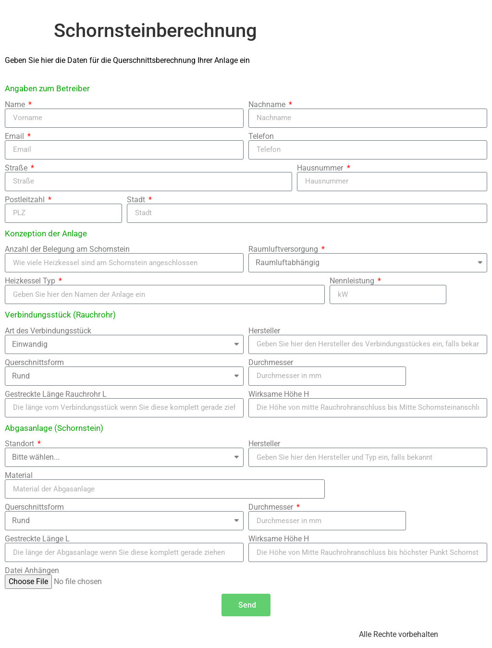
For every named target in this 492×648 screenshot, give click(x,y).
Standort (20, 444)
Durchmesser (270, 363)
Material (19, 475)
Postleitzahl (26, 200)
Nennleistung (353, 281)
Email (15, 136)
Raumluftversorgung (284, 249)
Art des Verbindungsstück (48, 331)
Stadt (137, 200)
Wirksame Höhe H (278, 394)
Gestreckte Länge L (37, 539)
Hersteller (264, 331)
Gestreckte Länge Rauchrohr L (56, 394)
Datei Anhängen (32, 571)
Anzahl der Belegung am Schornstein (67, 249)
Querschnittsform (34, 363)
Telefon (261, 136)
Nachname (267, 105)
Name (16, 105)
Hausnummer (321, 168)
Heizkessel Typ (31, 281)
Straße (17, 168)
